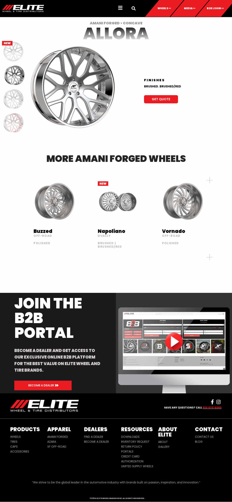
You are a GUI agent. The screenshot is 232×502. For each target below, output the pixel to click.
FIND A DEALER (93, 437)
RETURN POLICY (131, 446)
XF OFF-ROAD (56, 446)
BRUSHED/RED (170, 86)
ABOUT (163, 442)
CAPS (14, 446)
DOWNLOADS (130, 437)
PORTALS (127, 451)
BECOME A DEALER (96, 442)
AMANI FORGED (57, 437)
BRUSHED (151, 86)
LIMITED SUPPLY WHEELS (137, 466)
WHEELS (15, 437)
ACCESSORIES (19, 451)
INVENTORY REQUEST (135, 442)
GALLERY (164, 447)
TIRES (13, 442)
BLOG (199, 442)
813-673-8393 (212, 407)
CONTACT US (204, 437)
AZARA (51, 442)
